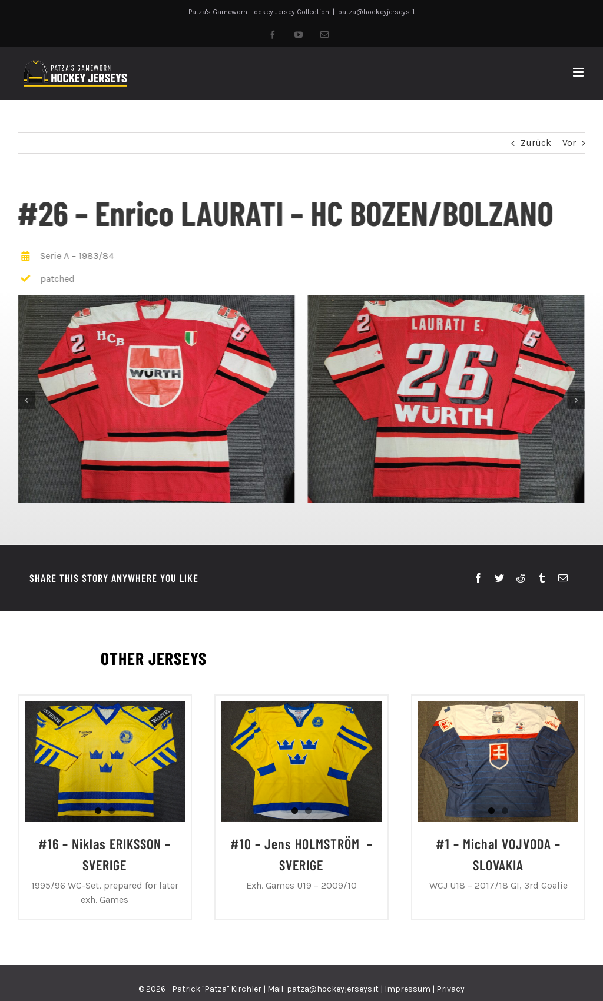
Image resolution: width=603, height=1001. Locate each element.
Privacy (450, 989)
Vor (569, 142)
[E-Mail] (563, 578)
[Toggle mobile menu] (579, 72)
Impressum (407, 989)
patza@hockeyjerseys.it (376, 12)
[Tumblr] (541, 578)
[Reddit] (520, 578)
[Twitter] (499, 578)
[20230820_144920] (155, 398)
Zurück (536, 142)
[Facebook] (478, 578)
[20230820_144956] (445, 398)
